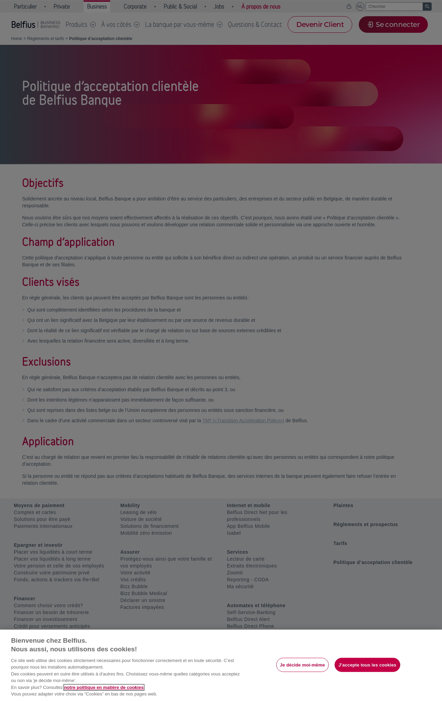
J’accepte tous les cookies (367, 664)
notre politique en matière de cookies (104, 687)
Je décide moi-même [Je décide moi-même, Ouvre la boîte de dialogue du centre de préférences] (302, 664)
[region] (221, 665)
